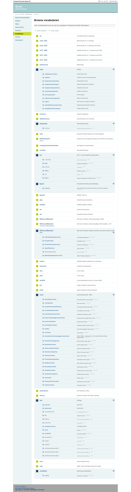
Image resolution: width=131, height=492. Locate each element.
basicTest (47, 405)
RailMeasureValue (50, 363)
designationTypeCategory (52, 84)
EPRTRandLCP (45, 139)
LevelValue (48, 332)
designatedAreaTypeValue (52, 81)
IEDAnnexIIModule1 (46, 219)
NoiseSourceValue (50, 355)
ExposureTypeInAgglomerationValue (55, 317)
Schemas (18, 30)
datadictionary (45, 119)
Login (101, 1)
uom (41, 461)
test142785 (48, 433)
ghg (41, 200)
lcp (41, 285)
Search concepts (55, 30)
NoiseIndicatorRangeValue (52, 341)
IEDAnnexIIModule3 (46, 224)
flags (46, 163)
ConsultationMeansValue (51, 310)
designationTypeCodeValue (52, 88)
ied (41, 214)
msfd (41, 290)
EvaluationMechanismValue (52, 314)
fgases (42, 184)
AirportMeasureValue (50, 299)
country (47, 475)
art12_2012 (43, 41)
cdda (41, 69)
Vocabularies (19, 33)
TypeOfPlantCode (49, 248)
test (41, 400)
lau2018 (42, 280)
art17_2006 (43, 50)
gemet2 (42, 195)
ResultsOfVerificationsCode (52, 244)
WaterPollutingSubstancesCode (53, 255)
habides (42, 204)
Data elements (19, 27)
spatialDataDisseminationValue (53, 105)
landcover (43, 266)
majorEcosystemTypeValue (52, 98)
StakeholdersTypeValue (51, 374)
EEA (23, 1)
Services (17, 37)
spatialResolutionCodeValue (52, 108)
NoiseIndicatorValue (50, 344)
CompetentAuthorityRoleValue (53, 306)
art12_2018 (43, 45)
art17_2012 (43, 55)
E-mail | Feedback (20, 486)
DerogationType (49, 240)
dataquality (43, 123)
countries (47, 188)
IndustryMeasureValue (51, 325)
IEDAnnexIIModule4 (46, 230)
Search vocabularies (41, 30)
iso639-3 (47, 328)
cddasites (47, 77)
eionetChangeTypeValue (51, 91)
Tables (17, 24)
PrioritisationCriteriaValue (52, 359)
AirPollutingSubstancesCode (53, 237)
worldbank (43, 471)
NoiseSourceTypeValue (51, 352)
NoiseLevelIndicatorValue (52, 348)
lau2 (41, 275)
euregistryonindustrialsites (49, 145)
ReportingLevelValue (50, 366)
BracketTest (48, 408)
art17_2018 (43, 60)
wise (41, 466)
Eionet (22, 14)
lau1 (41, 271)
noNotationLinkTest (50, 426)
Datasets (17, 21)
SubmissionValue (49, 385)
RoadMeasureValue (50, 370)
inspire (42, 261)
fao (41, 155)
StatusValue (48, 377)
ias (41, 209)
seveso (42, 395)
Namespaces (19, 40)
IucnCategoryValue (50, 94)
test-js (46, 430)
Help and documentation (22, 17)
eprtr (41, 134)
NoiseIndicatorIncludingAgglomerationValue (57, 336)
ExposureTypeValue (50, 321)
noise (41, 295)
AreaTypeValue (49, 303)
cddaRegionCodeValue (51, 74)
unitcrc (47, 178)
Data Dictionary (28, 14)
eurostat (42, 150)
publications (44, 391)
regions (47, 101)
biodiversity (44, 65)
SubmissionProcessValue (52, 381)
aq (40, 36)
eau (46, 415)
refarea (47, 170)
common (43, 114)
